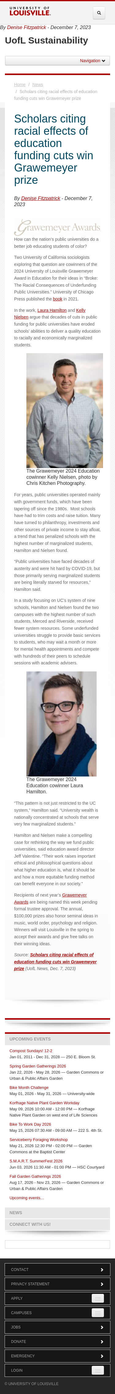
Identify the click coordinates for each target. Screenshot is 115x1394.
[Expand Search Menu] (99, 12)
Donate (57, 1341)
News (38, 84)
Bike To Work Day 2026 (30, 1124)
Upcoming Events (30, 1039)
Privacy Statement (57, 1284)
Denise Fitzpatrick (26, 27)
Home (19, 84)
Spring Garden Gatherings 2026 (38, 1066)
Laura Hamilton (52, 310)
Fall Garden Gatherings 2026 (35, 1176)
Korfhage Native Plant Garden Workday (44, 1103)
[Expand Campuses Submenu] (98, 1312)
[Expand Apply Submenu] (98, 1298)
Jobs (57, 1327)
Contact (57, 1269)
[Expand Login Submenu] (98, 1370)
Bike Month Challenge (29, 1087)
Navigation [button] (93, 60)
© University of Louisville (32, 1384)
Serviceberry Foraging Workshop (39, 1139)
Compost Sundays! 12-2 (31, 1050)
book (57, 299)
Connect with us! (30, 1224)
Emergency (57, 1356)
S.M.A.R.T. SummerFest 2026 (36, 1161)
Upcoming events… (27, 1198)
